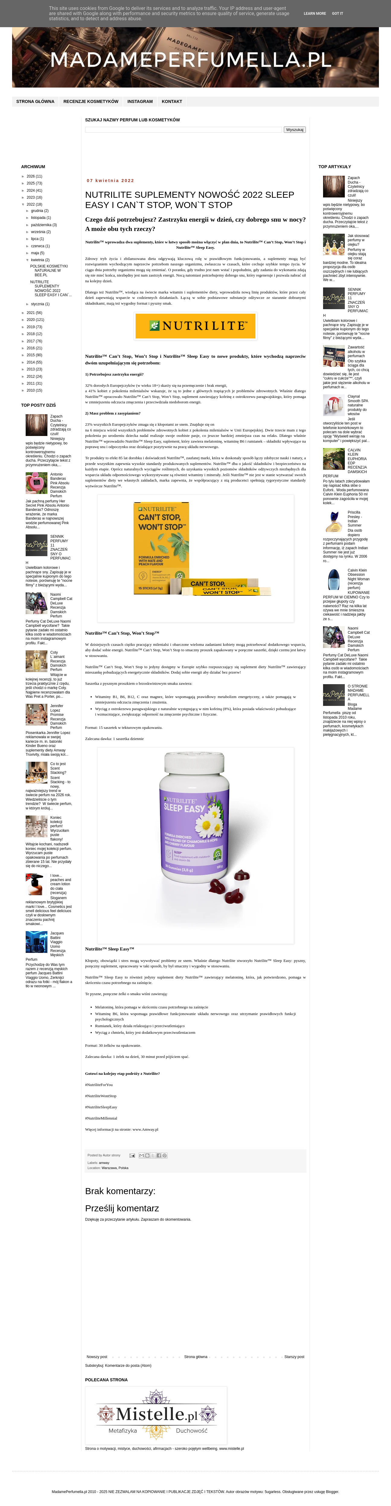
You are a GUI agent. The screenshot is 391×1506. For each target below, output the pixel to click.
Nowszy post (97, 1357)
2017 (31, 341)
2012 (31, 376)
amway (104, 1163)
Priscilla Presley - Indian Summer (355, 518)
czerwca (38, 246)
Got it (337, 13)
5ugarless (272, 1492)
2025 (31, 183)
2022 (31, 204)
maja (35, 253)
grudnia (37, 211)
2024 (31, 190)
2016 (31, 348)
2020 (31, 320)
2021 (31, 313)
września (38, 232)
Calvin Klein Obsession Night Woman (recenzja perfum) (359, 579)
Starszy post (294, 1357)
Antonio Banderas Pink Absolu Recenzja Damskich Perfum (59, 485)
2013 (31, 369)
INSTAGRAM (140, 101)
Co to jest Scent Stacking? (58, 768)
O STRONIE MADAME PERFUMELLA (359, 692)
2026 (31, 176)
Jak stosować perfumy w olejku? (359, 240)
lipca (35, 239)
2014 (31, 362)
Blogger (332, 1492)
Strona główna (195, 1357)
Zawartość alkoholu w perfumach (356, 351)
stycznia (38, 304)
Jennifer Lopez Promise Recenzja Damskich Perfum (58, 717)
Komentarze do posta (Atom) (128, 1365)
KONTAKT (172, 101)
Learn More (315, 13)
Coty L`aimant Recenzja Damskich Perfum (58, 661)
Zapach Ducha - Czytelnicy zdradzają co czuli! (60, 425)
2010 (31, 390)
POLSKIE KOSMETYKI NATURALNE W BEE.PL (49, 270)
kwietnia (38, 260)
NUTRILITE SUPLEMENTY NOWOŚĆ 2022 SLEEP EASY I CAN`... (51, 288)
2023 (31, 197)
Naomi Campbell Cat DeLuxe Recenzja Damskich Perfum (61, 605)
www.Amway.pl (145, 1129)
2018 (31, 334)
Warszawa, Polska (115, 1168)
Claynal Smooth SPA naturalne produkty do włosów (358, 405)
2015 (31, 355)
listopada (38, 218)
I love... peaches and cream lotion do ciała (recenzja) (60, 884)
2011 (31, 383)
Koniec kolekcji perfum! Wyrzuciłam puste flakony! (59, 828)
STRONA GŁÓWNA (35, 101)
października (42, 225)
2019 (31, 327)
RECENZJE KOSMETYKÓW (90, 101)
